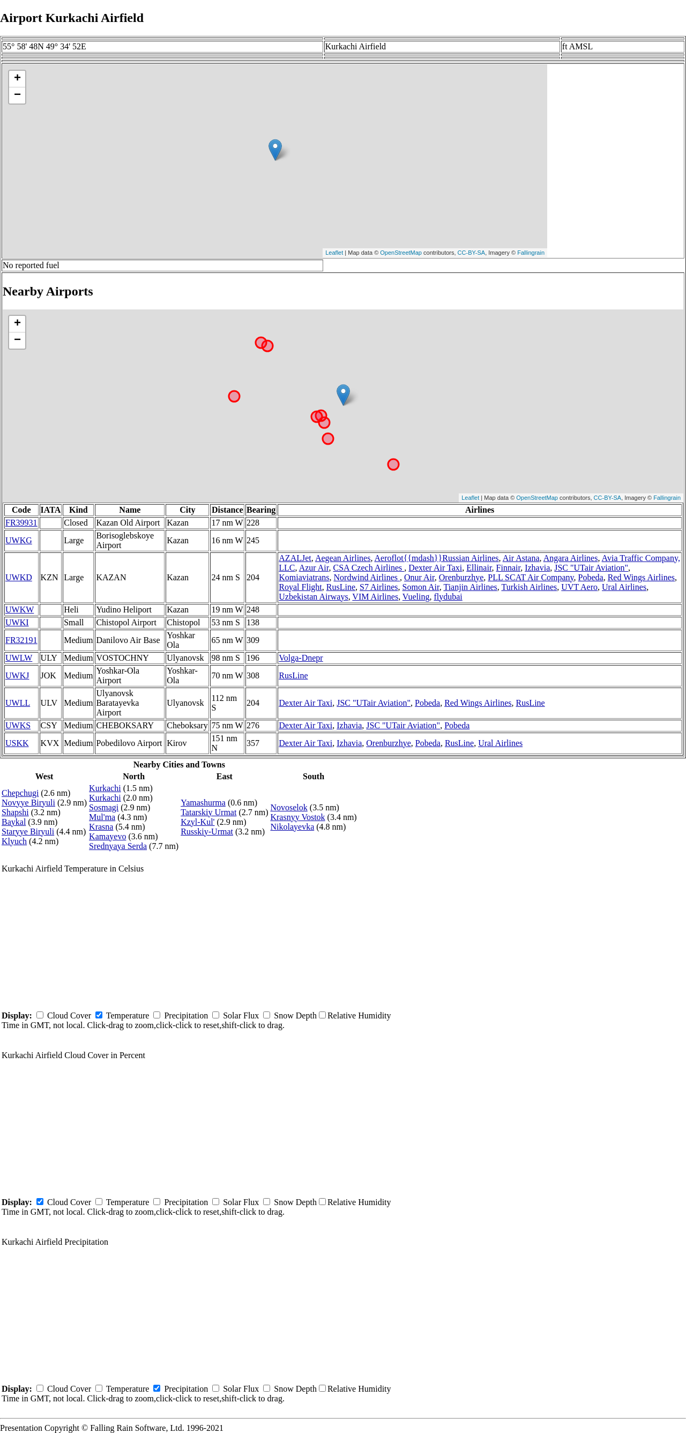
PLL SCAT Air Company (530, 577)
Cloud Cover (69, 1015)
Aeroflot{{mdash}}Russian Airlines (437, 558)
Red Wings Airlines (641, 577)
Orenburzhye (461, 577)
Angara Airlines (570, 558)
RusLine (340, 587)
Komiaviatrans (304, 577)
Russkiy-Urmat (207, 831)
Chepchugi (20, 792)
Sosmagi (103, 807)
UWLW (18, 657)
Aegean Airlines (343, 558)
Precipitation (186, 1015)
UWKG (18, 540)
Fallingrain (531, 252)
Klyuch (14, 841)
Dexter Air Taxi (435, 567)
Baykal (14, 821)
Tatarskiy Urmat (208, 812)
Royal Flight (300, 587)
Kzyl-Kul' (197, 821)
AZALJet (295, 558)
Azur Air (314, 567)
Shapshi (15, 812)
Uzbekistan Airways (313, 596)
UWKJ (17, 675)
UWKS (18, 725)
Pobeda (590, 577)
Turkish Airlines (529, 587)
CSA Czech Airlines (368, 567)
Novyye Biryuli (28, 802)
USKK (17, 743)
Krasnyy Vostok (297, 817)
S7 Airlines (379, 587)
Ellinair (478, 567)
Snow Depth (295, 1015)
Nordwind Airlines (367, 577)
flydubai (448, 596)
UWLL (17, 702)
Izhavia (537, 567)
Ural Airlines (624, 587)
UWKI (17, 622)
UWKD (18, 577)
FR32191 (21, 640)
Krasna (101, 826)
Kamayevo (107, 836)
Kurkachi (105, 788)
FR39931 (21, 522)
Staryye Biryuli (28, 831)
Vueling (416, 596)
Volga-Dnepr (301, 657)
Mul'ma (102, 817)
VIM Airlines (375, 596)
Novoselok (288, 807)
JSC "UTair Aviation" (591, 567)
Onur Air (419, 577)
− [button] (17, 95)
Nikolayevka (292, 826)
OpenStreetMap (401, 252)
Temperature (128, 1015)
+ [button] (17, 79)
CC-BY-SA (472, 252)
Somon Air (420, 587)
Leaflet (334, 252)
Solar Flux (241, 1015)
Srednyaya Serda (118, 846)
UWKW (19, 609)
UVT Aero (579, 587)
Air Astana (521, 558)
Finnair (508, 567)
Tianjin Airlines (470, 587)
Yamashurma (203, 802)
